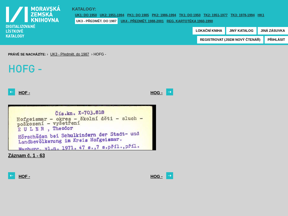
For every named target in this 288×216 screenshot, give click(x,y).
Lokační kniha (209, 30)
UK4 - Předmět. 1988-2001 (142, 21)
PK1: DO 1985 (138, 15)
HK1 (261, 15)
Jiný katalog (241, 30)
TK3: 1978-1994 (243, 15)
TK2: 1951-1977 (216, 15)
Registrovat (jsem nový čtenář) (230, 39)
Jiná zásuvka (273, 30)
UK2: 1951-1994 (112, 15)
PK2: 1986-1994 (164, 15)
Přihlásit (276, 39)
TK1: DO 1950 (190, 15)
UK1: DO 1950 (86, 15)
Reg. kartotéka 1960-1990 (190, 21)
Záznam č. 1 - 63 (26, 155)
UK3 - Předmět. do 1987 (96, 21)
